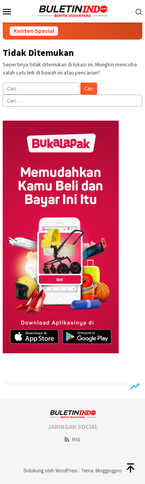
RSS (71, 439)
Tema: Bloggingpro (102, 470)
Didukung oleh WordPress (50, 470)
